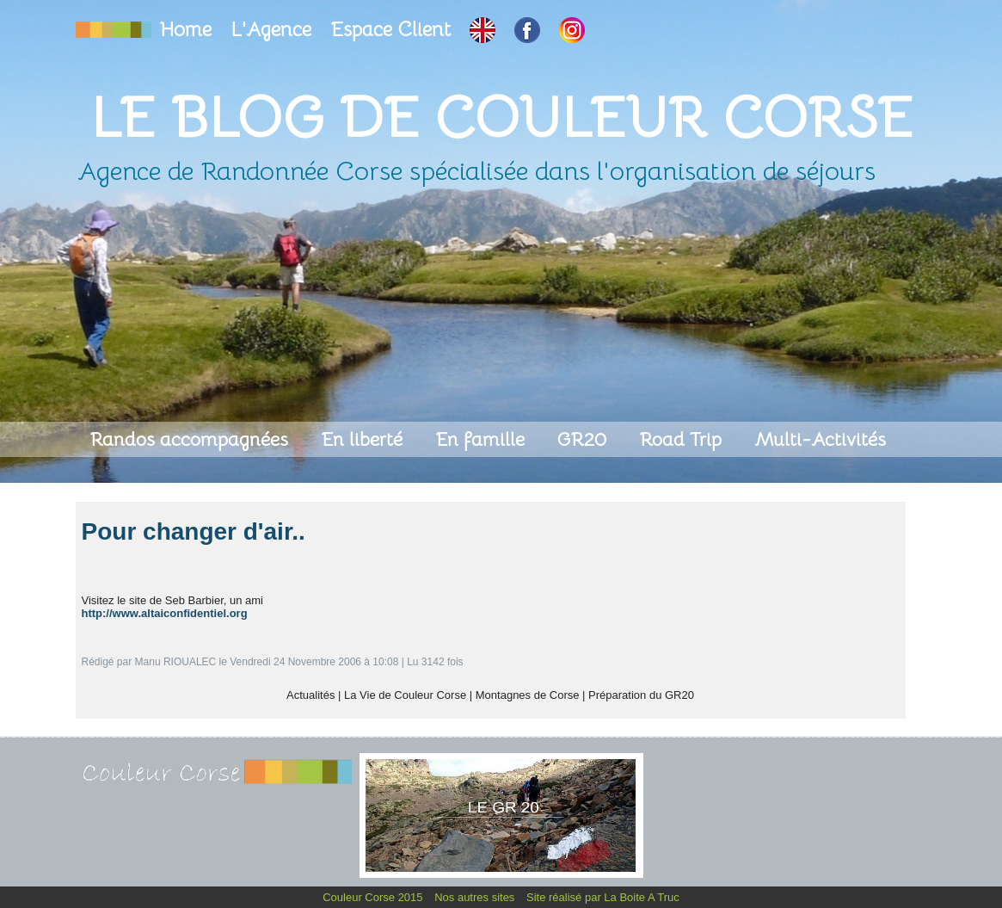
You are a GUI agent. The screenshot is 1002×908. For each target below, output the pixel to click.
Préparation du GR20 (641, 695)
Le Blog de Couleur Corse (501, 117)
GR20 (584, 439)
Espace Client (393, 29)
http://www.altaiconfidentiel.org (165, 613)
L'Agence (274, 29)
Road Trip (683, 439)
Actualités (310, 695)
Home (188, 29)
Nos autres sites (476, 897)
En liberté (364, 439)
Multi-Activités (820, 439)
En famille (482, 439)
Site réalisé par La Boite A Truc (602, 897)
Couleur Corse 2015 (374, 897)
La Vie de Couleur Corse (405, 695)
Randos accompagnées (191, 439)
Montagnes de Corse (528, 695)
